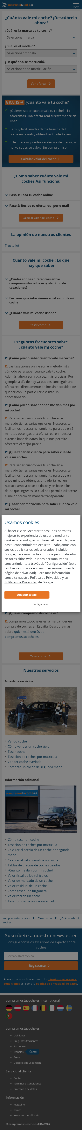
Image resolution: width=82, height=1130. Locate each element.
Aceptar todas (27, 595)
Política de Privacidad (45, 577)
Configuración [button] (41, 604)
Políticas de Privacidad (20, 582)
